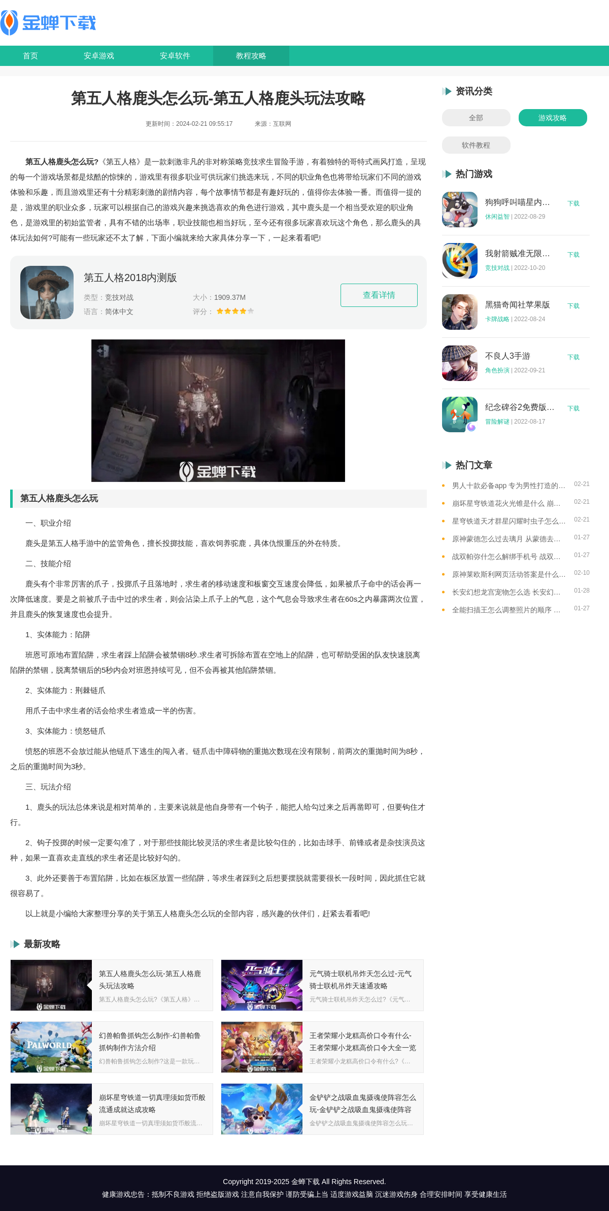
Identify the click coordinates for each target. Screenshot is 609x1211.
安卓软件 (175, 55)
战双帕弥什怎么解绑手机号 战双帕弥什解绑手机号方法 (509, 556)
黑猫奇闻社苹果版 (517, 305)
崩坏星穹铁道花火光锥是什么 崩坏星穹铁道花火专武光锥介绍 (509, 503)
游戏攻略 (552, 118)
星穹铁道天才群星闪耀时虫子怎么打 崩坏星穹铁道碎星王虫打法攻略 (509, 521)
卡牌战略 (497, 319)
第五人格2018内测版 (131, 277)
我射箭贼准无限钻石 (520, 254)
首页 (30, 55)
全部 (476, 118)
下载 (573, 203)
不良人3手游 (507, 356)
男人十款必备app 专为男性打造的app (509, 485)
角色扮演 (497, 370)
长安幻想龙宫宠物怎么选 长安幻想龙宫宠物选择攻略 (509, 592)
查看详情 (379, 295)
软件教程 (476, 145)
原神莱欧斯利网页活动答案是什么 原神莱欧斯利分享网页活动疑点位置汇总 (509, 574)
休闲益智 (497, 216)
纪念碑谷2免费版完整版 (520, 407)
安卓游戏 (99, 55)
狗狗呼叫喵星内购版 (520, 202)
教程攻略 (251, 55)
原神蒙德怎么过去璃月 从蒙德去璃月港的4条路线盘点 (509, 539)
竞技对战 (497, 267)
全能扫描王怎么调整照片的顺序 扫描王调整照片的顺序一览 (509, 610)
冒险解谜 (497, 421)
